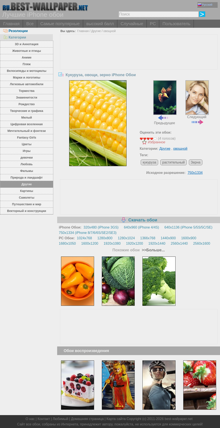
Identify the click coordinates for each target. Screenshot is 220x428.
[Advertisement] (138, 67)
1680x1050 (67, 243)
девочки (26, 157)
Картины (26, 191)
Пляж (27, 64)
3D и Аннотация (26, 44)
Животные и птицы (26, 51)
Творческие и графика (26, 111)
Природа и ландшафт (27, 177)
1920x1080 (112, 243)
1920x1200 (134, 243)
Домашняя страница (87, 419)
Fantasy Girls (26, 137)
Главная (11, 23)
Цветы (26, 144)
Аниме (26, 57)
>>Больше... (153, 250)
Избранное (156, 142)
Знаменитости (26, 97)
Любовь (27, 164)
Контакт (44, 419)
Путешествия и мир (26, 204)
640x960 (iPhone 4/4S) (141, 227)
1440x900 (168, 238)
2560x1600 (201, 243)
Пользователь (176, 23)
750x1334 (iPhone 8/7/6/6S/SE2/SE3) (88, 233)
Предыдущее (165, 102)
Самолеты (26, 197)
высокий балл (100, 23)
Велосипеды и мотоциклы (26, 71)
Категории (14, 37)
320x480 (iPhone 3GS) (101, 227)
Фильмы (26, 171)
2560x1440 (179, 243)
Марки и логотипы (26, 77)
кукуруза (149, 162)
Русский (205, 4)
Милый (26, 117)
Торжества (26, 91)
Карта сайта (116, 419)
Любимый (60, 419)
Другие (26, 184)
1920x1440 (156, 243)
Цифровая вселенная (27, 124)
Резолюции (15, 31)
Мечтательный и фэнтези (27, 131)
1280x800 (104, 238)
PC (153, 23)
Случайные (132, 23)
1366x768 (147, 238)
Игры (27, 151)
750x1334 (195, 173)
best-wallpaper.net (178, 419)
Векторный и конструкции (26, 211)
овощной (109, 31)
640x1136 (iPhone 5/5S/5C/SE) (188, 227)
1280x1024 (126, 238)
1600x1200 (89, 243)
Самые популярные (60, 23)
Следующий (197, 102)
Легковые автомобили (26, 84)
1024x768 (84, 238)
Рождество (26, 104)
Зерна (195, 162)
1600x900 (188, 238)
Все (30, 23)
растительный (173, 162)
